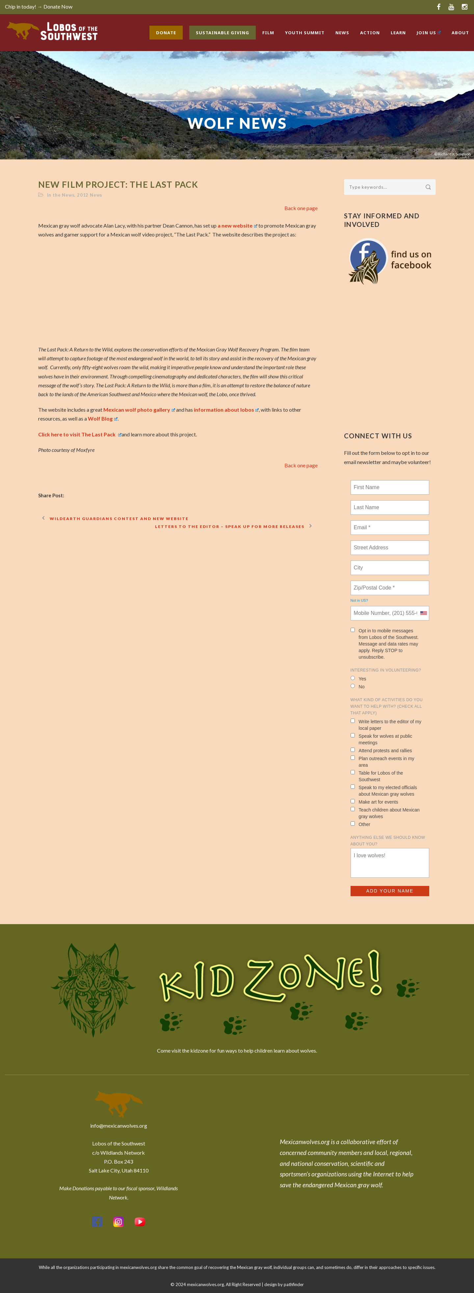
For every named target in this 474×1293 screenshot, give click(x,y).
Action (370, 33)
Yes (358, 678)
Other (360, 824)
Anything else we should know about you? (388, 840)
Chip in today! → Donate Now (38, 6)
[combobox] (423, 613)
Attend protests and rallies (381, 750)
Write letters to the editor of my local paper (386, 725)
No (358, 686)
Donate (166, 33)
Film (268, 33)
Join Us (429, 33)
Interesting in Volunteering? (386, 670)
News (342, 33)
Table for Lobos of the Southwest (377, 776)
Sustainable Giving (222, 33)
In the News (61, 195)
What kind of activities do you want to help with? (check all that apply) (387, 706)
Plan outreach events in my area (382, 762)
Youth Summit (305, 33)
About (460, 33)
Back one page (301, 208)
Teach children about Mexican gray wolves (385, 813)
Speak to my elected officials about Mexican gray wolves (384, 790)
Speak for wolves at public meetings (381, 739)
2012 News (89, 195)
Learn (398, 33)
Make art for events (374, 802)
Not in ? (359, 600)
